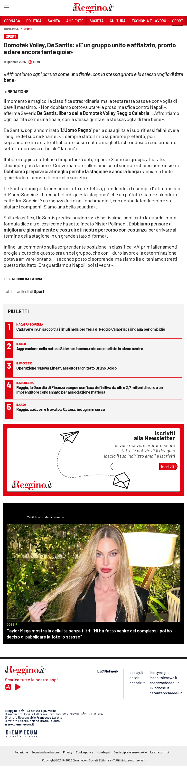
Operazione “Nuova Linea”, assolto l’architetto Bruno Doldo (66, 367)
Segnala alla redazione (45, 752)
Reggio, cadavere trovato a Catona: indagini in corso (60, 409)
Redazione (21, 752)
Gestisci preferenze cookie (130, 752)
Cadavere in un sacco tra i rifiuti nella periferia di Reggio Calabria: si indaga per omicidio (90, 329)
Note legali (103, 752)
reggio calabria (27, 279)
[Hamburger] (6, 8)
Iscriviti (168, 466)
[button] (177, 31)
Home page (11, 28)
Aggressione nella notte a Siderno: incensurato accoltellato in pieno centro (79, 348)
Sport (28, 28)
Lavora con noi (159, 752)
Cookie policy (84, 752)
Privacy (67, 752)
